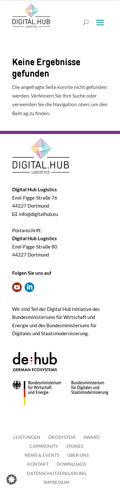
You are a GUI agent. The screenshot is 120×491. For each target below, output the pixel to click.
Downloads (71, 464)
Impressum (56, 482)
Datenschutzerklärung (56, 473)
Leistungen (26, 437)
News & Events (42, 455)
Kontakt (38, 464)
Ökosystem (61, 437)
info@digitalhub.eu (38, 214)
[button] (11, 479)
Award (91, 437)
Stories (74, 446)
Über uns (78, 455)
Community (44, 446)
